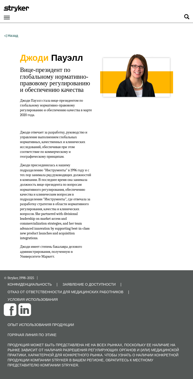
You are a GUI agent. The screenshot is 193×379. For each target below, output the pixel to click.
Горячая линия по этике (32, 335)
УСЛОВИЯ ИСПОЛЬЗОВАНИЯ (33, 299)
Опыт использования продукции (41, 325)
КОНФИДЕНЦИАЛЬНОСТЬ (30, 284)
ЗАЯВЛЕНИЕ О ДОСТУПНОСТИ (89, 284)
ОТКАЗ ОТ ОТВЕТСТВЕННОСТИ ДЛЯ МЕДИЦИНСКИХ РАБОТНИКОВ (65, 292)
